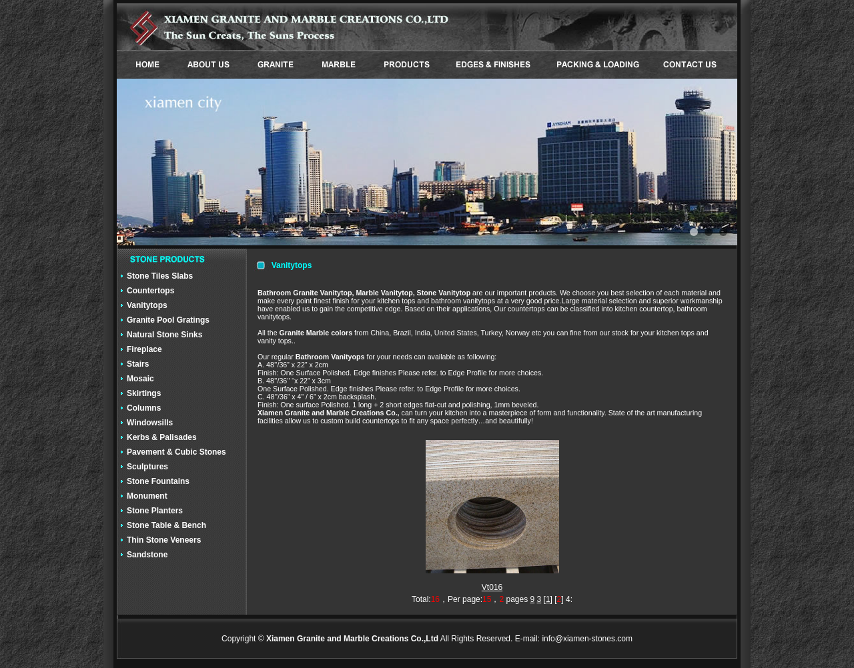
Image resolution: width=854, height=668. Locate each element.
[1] (548, 599)
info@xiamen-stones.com (587, 638)
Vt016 (492, 587)
